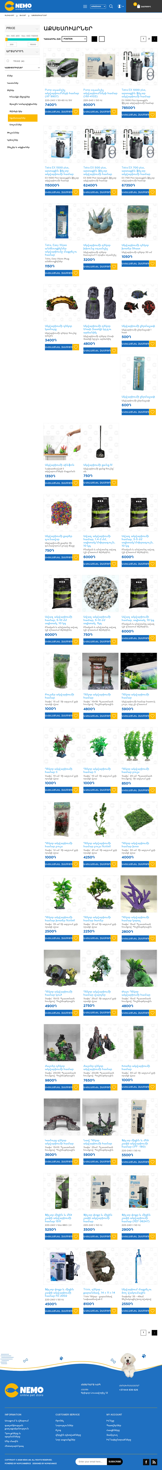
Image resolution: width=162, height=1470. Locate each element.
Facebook (146, 1462)
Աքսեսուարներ (17, 118)
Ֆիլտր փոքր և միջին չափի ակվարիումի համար (97, 1218)
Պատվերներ (113, 1425)
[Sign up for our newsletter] (91, 1461)
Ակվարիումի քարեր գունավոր (58, 538)
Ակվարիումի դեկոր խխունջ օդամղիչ (96, 247)
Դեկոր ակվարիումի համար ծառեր (97, 919)
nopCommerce (24, 1463)
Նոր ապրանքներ (65, 1440)
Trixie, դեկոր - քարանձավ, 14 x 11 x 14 (99, 1291)
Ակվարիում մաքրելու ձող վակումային (137, 1291)
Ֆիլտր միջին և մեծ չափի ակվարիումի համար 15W (58, 1218)
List (102, 39)
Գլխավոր (9, 15)
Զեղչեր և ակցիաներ (18, 147)
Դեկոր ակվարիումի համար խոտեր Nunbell (60, 919)
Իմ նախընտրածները (118, 1440)
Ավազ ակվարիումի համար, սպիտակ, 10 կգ (138, 618)
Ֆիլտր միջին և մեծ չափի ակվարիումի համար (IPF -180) (135, 1143)
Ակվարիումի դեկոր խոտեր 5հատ (135, 247)
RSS (154, 1462)
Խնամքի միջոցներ (19, 97)
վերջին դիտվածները (68, 1435)
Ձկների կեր (15, 111)
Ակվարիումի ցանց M (97, 465)
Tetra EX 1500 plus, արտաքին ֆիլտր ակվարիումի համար (59, 170)
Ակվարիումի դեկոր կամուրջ (58, 328)
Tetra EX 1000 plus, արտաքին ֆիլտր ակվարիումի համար (136, 93)
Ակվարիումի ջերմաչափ (138, 326)
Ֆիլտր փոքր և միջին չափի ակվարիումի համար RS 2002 (59, 1292)
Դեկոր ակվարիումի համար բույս (135, 770)
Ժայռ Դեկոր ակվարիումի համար (136, 993)
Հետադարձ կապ (14, 1446)
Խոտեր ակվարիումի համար (136, 1068)
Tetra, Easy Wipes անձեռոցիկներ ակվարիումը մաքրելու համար (61, 250)
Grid (94, 39)
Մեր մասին (11, 1441)
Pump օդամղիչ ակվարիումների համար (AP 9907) (62, 93)
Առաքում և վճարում (17, 1421)
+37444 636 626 (128, 1390)
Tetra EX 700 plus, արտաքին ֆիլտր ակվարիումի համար (136, 170)
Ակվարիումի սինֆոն (59, 465)
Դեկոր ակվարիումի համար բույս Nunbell (97, 845)
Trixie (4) (18, 61)
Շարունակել (154, 39)
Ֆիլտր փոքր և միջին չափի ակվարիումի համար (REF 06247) (136, 1218)
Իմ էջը (110, 1421)
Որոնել (60, 1421)
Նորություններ (64, 1425)
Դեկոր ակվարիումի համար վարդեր (97, 993)
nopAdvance (51, 1463)
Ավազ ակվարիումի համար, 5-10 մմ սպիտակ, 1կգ (97, 620)
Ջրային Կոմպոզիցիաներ (23, 104)
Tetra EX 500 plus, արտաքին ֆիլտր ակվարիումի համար (97, 170)
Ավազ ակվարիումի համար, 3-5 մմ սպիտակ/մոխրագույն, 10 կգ (137, 541)
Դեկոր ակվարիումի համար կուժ (58, 993)
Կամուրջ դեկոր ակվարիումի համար (59, 1142)
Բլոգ (58, 1430)
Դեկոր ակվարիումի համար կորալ (135, 919)
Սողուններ (15, 125)
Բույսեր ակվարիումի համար (59, 696)
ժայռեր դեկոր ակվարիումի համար (59, 1068)
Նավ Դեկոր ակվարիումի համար (97, 1142)
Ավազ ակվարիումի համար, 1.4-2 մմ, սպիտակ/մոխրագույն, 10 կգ (99, 541)
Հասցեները (113, 1430)
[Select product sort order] (74, 39)
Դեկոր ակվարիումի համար (97, 696)
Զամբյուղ (112, 1435)
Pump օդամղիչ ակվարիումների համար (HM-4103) (100, 93)
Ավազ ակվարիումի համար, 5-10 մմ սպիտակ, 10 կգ (58, 620)
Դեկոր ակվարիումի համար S (58, 770)
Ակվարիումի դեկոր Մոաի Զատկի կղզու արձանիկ (97, 329)
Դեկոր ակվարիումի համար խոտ (135, 845)
